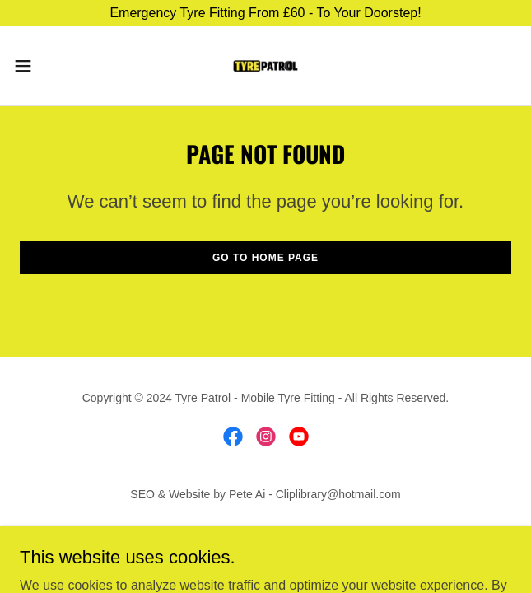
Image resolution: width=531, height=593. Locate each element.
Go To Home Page (265, 258)
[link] (265, 66)
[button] (45, 65)
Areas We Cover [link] (265, 533)
